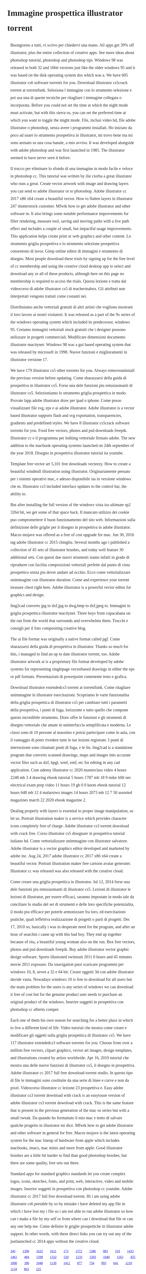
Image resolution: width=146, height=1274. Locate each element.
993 (103, 1263)
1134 (13, 1269)
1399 (25, 1251)
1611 (53, 1251)
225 (38, 1269)
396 (26, 1263)
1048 (39, 1263)
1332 (53, 1257)
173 (66, 1251)
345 (12, 1251)
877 (79, 1263)
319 (117, 1251)
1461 (13, 1257)
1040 (106, 1257)
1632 (39, 1251)
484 (26, 1257)
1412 (67, 1263)
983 (105, 1251)
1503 (92, 1257)
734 (91, 1263)
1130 (53, 1263)
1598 (39, 1257)
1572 (79, 1251)
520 (66, 1257)
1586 (92, 1251)
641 (115, 1263)
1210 (128, 1263)
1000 (13, 1263)
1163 (120, 1257)
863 (26, 1269)
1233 (79, 1257)
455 (132, 1257)
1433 (130, 1251)
